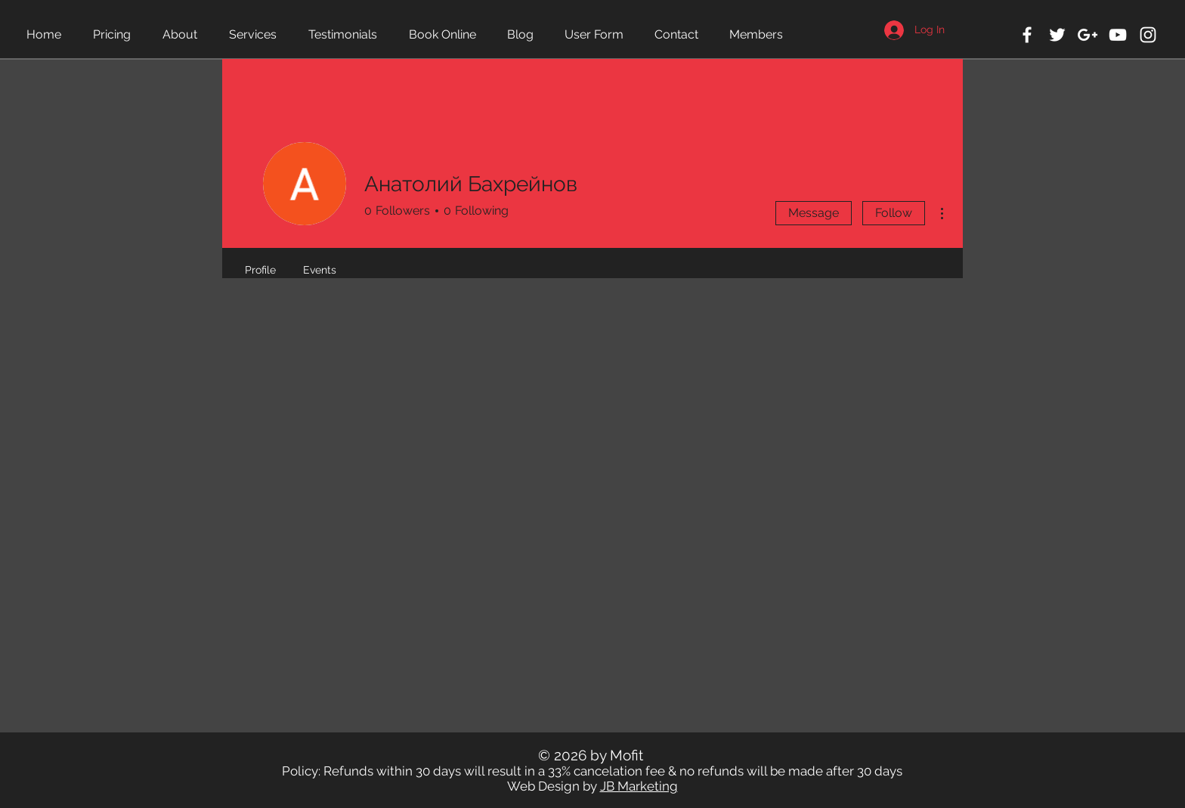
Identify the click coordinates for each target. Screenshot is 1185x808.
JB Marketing (639, 786)
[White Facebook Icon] (1027, 34)
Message (813, 213)
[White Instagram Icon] (1148, 34)
